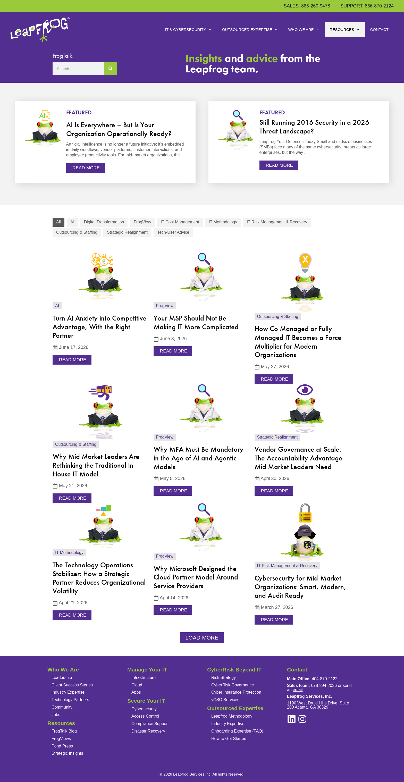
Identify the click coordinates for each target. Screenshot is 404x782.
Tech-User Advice (173, 232)
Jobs (56, 714)
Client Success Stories (72, 685)
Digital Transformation (104, 222)
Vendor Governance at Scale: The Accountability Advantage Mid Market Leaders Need (298, 458)
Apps (136, 692)
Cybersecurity (144, 709)
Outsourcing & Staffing (76, 232)
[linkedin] (302, 719)
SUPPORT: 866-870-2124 (367, 6)
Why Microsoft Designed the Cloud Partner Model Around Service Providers (196, 577)
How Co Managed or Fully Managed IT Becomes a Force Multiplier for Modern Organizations (298, 341)
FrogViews (61, 738)
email (297, 689)
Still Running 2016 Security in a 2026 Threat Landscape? (314, 127)
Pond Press (62, 746)
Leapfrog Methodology (231, 716)
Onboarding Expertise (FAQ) (237, 731)
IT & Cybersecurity (191, 29)
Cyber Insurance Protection (236, 692)
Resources (347, 29)
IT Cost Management (180, 222)
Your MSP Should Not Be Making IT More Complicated (196, 322)
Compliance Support (150, 723)
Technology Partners (70, 699)
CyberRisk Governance (232, 685)
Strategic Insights (67, 753)
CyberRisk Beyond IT (234, 669)
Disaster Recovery (148, 731)
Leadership (62, 677)
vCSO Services (225, 699)
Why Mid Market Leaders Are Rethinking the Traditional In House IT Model (96, 465)
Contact (379, 29)
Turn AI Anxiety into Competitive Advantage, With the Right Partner (100, 327)
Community (62, 707)
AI (72, 222)
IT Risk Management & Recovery (277, 222)
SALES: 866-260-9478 (307, 6)
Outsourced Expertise (252, 29)
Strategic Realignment (127, 232)
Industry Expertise (68, 692)
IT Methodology (223, 222)
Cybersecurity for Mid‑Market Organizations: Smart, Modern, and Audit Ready (300, 587)
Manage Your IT (147, 669)
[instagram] (291, 719)
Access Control (145, 716)
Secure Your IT (146, 701)
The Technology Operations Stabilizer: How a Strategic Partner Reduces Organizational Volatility (99, 577)
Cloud (136, 685)
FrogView (142, 222)
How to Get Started (228, 738)
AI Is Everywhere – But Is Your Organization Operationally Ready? (118, 129)
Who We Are (306, 29)
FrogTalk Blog (64, 731)
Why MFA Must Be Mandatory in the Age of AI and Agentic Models (198, 458)
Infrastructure (143, 677)
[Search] (110, 68)
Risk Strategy (223, 677)
